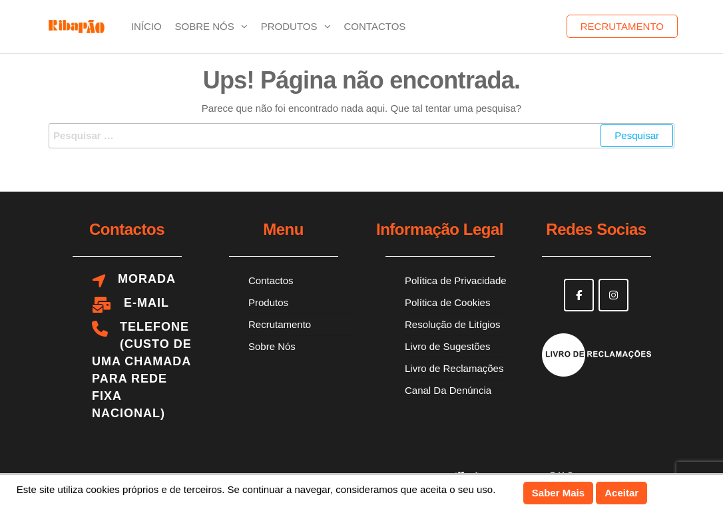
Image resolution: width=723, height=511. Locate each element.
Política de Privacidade (456, 280)
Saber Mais (558, 492)
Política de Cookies (447, 302)
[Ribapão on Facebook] (579, 295)
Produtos (289, 26)
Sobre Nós (204, 26)
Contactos (375, 26)
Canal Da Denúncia (448, 390)
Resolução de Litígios (452, 324)
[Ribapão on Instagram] (613, 295)
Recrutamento (622, 26)
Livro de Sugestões (447, 346)
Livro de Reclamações (454, 368)
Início (146, 26)
